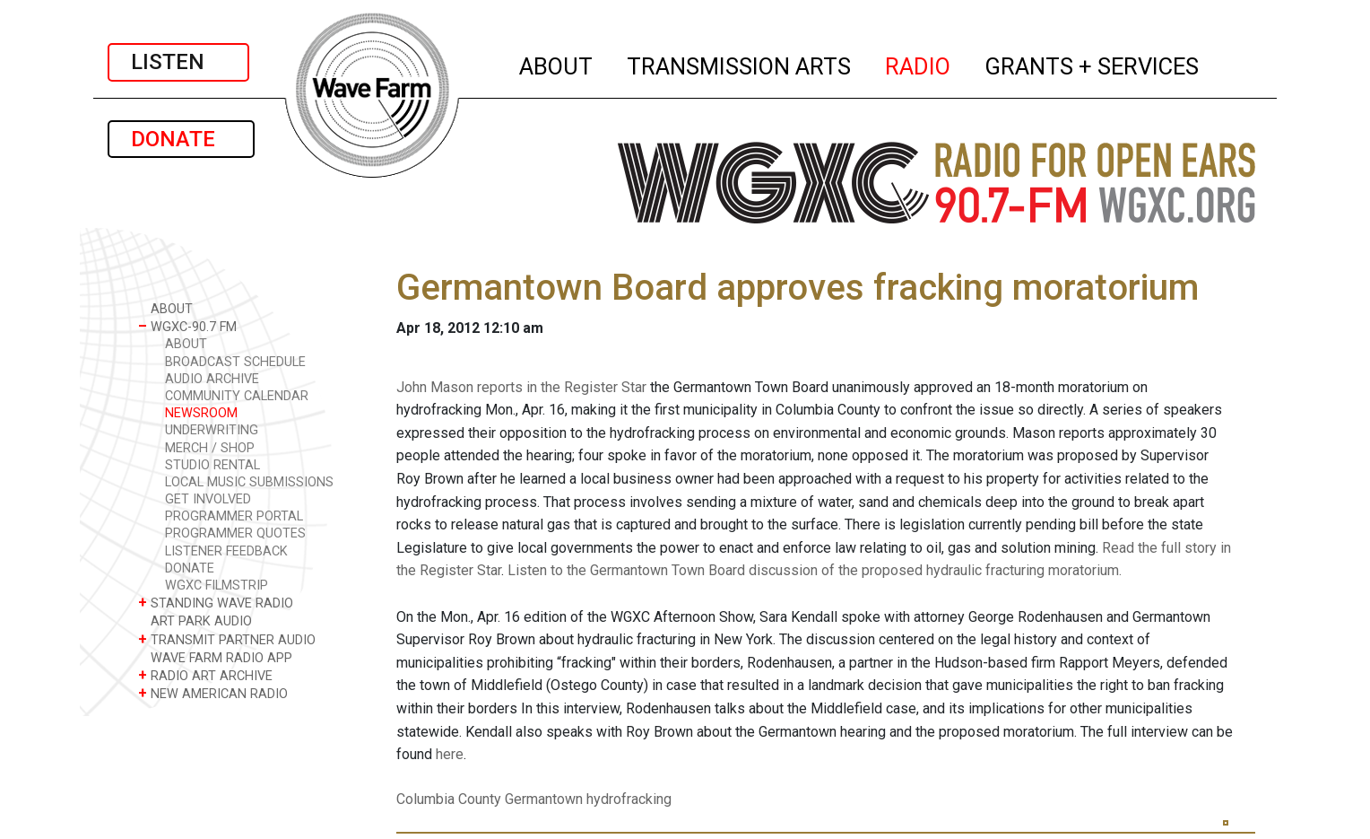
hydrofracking (629, 799)
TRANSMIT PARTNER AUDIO (227, 639)
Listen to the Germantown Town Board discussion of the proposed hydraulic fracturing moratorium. (814, 570)
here (450, 754)
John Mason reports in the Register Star (521, 387)
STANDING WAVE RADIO (215, 602)
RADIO (919, 64)
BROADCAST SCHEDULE (235, 362)
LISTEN (178, 61)
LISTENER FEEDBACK (226, 551)
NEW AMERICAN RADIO (213, 693)
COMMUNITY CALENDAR (236, 396)
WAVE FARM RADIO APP (215, 657)
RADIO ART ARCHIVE (205, 675)
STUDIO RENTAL (212, 465)
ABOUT (557, 64)
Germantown (544, 799)
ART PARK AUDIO (195, 620)
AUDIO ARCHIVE (212, 379)
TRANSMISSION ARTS (739, 64)
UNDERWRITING (211, 430)
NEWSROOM (201, 413)
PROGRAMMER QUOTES (235, 533)
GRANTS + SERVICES (1092, 64)
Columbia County (448, 799)
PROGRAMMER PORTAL (234, 516)
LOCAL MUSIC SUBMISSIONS (249, 482)
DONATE (181, 139)
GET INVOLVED (208, 499)
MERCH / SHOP (210, 448)
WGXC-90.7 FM (187, 326)
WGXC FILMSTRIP (216, 585)
